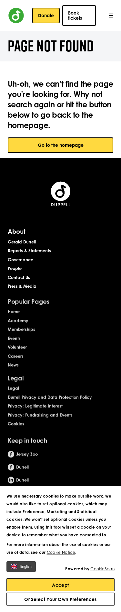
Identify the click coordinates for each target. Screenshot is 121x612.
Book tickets (75, 15)
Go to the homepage (61, 145)
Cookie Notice (61, 552)
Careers (16, 360)
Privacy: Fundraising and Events (40, 419)
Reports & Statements (29, 250)
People (15, 268)
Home (14, 316)
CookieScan (102, 568)
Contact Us (19, 277)
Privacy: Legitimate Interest (35, 410)
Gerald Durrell (22, 241)
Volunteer (17, 351)
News (13, 369)
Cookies (16, 428)
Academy (18, 324)
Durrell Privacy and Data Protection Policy (50, 401)
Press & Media (22, 286)
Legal (13, 392)
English (21, 566)
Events (14, 342)
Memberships (21, 334)
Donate (46, 15)
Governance (20, 259)
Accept (60, 585)
